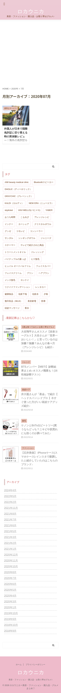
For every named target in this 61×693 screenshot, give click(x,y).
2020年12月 (11, 554)
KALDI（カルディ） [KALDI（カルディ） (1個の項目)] (14, 203)
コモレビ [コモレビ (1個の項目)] (20, 231)
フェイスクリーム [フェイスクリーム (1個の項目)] (13, 273)
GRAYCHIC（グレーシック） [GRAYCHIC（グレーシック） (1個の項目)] (19, 196)
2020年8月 (10, 572)
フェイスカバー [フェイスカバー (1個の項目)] (43, 266)
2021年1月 (10, 548)
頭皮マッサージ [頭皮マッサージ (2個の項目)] (12, 308)
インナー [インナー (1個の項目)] (9, 224)
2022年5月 (10, 496)
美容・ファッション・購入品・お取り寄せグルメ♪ (31, 680)
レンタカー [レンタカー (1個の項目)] (40, 287)
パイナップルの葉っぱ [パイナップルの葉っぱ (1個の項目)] (15, 259)
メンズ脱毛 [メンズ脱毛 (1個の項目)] (10, 280)
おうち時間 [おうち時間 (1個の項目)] (10, 217)
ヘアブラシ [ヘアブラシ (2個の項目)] (44, 273)
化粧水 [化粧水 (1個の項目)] (35, 294)
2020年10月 (11, 566)
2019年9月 (10, 619)
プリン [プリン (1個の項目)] (30, 273)
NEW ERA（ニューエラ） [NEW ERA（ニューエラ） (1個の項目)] (41, 203)
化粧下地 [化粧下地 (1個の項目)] (22, 294)
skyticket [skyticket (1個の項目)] (9, 210)
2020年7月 (10, 578)
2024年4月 (10, 490)
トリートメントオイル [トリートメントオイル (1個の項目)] (15, 252)
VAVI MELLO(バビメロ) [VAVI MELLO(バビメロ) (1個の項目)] (29, 210)
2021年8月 (10, 513)
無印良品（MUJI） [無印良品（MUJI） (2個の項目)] (13, 301)
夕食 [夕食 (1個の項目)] (46, 294)
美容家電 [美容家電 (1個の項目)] (32, 301)
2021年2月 (10, 543)
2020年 (14, 88)
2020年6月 (10, 584)
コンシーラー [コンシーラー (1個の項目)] (36, 231)
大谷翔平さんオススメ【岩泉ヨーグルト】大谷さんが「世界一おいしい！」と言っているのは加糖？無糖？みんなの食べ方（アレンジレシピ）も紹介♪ (39, 339)
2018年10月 (11, 625)
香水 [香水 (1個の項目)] (27, 308)
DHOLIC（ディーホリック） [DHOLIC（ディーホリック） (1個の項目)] (18, 189)
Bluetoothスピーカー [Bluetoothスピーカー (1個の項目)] (43, 182)
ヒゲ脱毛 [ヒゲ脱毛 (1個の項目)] (35, 259)
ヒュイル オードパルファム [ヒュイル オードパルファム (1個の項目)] (18, 266)
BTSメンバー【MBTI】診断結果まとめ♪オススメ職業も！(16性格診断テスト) (39, 370)
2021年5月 (10, 531)
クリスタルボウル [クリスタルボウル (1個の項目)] (42, 224)
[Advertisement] (30, 51)
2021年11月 (11, 507)
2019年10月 (11, 613)
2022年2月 (10, 502)
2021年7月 (10, 519)
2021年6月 (10, 525)
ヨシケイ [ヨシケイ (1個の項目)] (24, 280)
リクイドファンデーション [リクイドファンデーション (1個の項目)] (17, 287)
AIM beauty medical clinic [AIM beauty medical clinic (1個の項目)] (17, 182)
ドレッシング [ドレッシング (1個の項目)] (37, 252)
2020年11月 (11, 560)
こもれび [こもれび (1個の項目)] (24, 217)
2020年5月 (10, 589)
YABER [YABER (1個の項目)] (49, 210)
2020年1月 (10, 607)
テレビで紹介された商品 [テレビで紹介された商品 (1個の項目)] (32, 245)
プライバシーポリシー (35, 664)
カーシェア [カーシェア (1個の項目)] (23, 224)
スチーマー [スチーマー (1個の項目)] (10, 245)
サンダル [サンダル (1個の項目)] (9, 238)
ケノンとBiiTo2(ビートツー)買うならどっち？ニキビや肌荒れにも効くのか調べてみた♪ (39, 429)
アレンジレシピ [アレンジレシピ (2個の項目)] (41, 217)
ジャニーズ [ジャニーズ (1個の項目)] (46, 238)
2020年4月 (10, 595)
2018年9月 (10, 630)
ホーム (19, 664)
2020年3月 (10, 601)
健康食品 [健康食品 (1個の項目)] (9, 294)
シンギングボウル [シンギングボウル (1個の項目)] (26, 238)
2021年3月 (10, 537)
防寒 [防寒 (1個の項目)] (43, 301)
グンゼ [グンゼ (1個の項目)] (8, 231)
